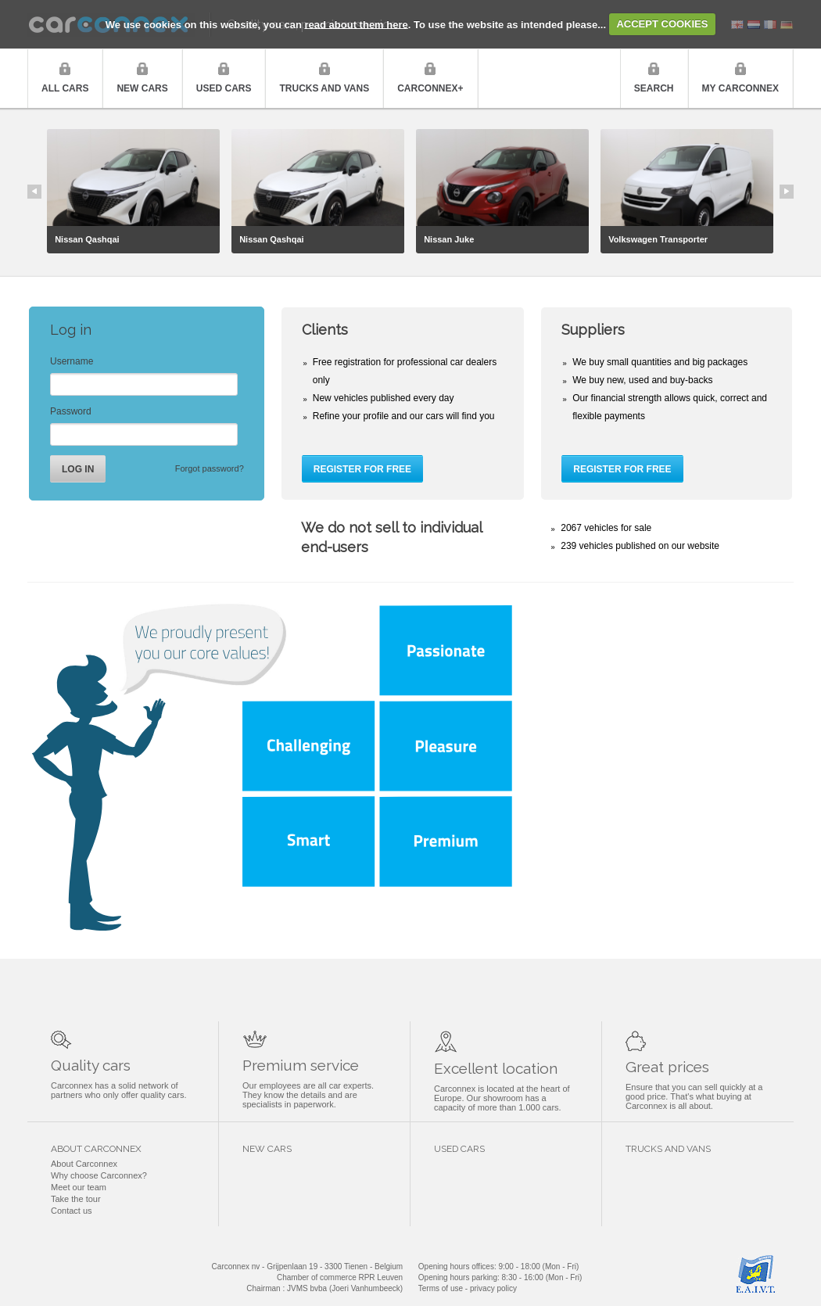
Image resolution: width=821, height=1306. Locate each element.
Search (654, 88)
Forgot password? (209, 468)
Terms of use (440, 1288)
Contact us (71, 1210)
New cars (142, 88)
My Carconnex (740, 88)
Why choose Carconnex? (99, 1175)
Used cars (224, 88)
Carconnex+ (430, 88)
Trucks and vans (324, 88)
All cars (64, 88)
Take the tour (76, 1199)
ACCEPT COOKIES (662, 24)
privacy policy (493, 1288)
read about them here (356, 24)
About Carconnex (84, 1163)
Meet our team (78, 1187)
